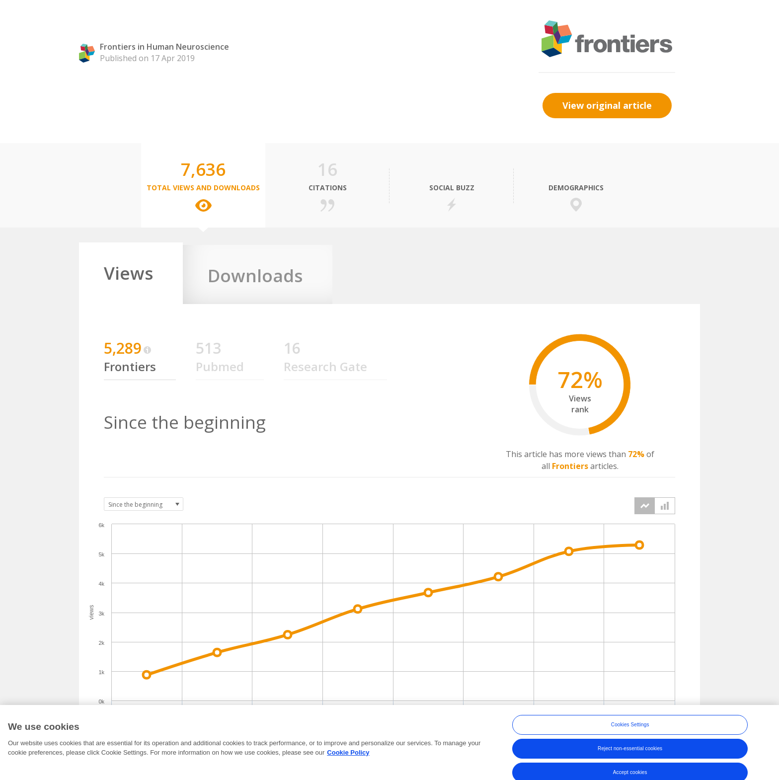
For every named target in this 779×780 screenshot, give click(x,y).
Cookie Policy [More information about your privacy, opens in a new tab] (348, 763)
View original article (607, 105)
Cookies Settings (630, 735)
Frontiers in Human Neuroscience (164, 46)
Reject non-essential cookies (630, 759)
